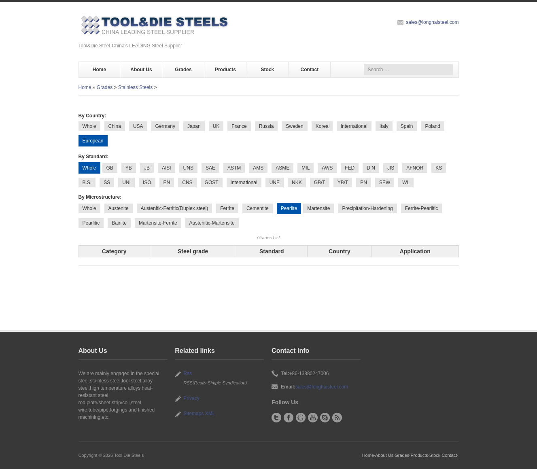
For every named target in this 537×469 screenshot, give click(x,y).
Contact (310, 69)
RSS (337, 417)
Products (225, 69)
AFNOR (414, 168)
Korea (322, 126)
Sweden (294, 126)
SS (107, 182)
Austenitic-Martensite (212, 223)
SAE (210, 168)
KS (438, 168)
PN (363, 182)
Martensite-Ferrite (158, 223)
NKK (297, 182)
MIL (305, 168)
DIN (371, 168)
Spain (407, 126)
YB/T (342, 182)
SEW (384, 182)
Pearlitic (91, 223)
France (238, 126)
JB (147, 168)
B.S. (87, 182)
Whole (89, 126)
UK (216, 126)
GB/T (319, 182)
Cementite (257, 208)
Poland (432, 126)
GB (109, 168)
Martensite (318, 208)
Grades (183, 69)
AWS (327, 168)
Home (99, 69)
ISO (147, 182)
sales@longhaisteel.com (432, 22)
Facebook (288, 417)
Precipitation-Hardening (367, 208)
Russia (266, 126)
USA (138, 126)
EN (166, 182)
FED (349, 168)
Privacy (191, 398)
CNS (187, 182)
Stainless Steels (135, 87)
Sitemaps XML (199, 413)
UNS (188, 168)
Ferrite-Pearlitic (421, 208)
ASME (282, 168)
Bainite (119, 223)
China (114, 126)
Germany (165, 126)
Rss (187, 373)
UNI (126, 182)
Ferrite (227, 208)
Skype (325, 417)
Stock (267, 69)
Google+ (301, 417)
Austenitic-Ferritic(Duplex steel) (174, 208)
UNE (275, 182)
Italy (384, 126)
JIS (390, 168)
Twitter (276, 417)
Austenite (118, 208)
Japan (194, 126)
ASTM (234, 168)
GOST (212, 182)
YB (128, 168)
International (354, 126)
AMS (258, 168)
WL (406, 182)
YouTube (313, 417)
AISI (166, 168)
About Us (141, 69)
